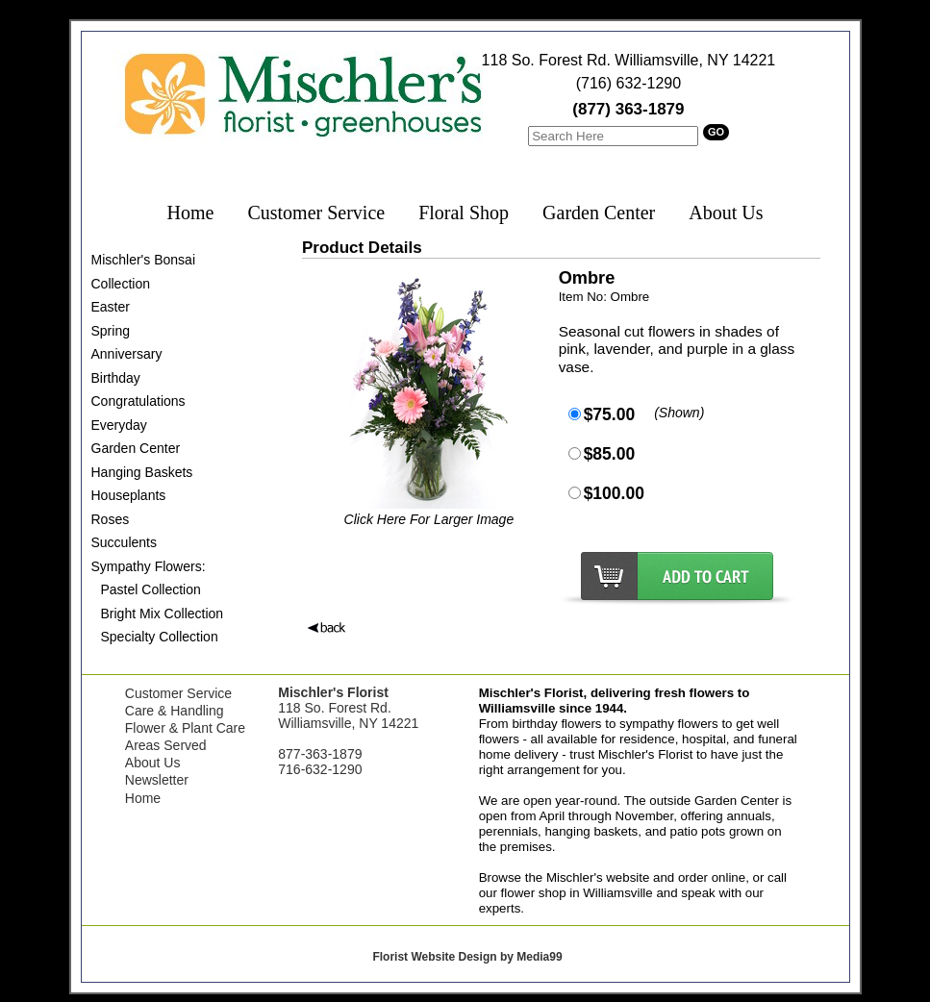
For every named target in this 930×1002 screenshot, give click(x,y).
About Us (726, 212)
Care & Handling (174, 710)
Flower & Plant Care (185, 728)
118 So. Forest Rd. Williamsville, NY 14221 (629, 60)
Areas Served (166, 745)
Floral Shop (463, 212)
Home (190, 212)
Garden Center (598, 212)
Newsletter (157, 780)
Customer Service (316, 212)
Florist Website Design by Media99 (467, 957)
